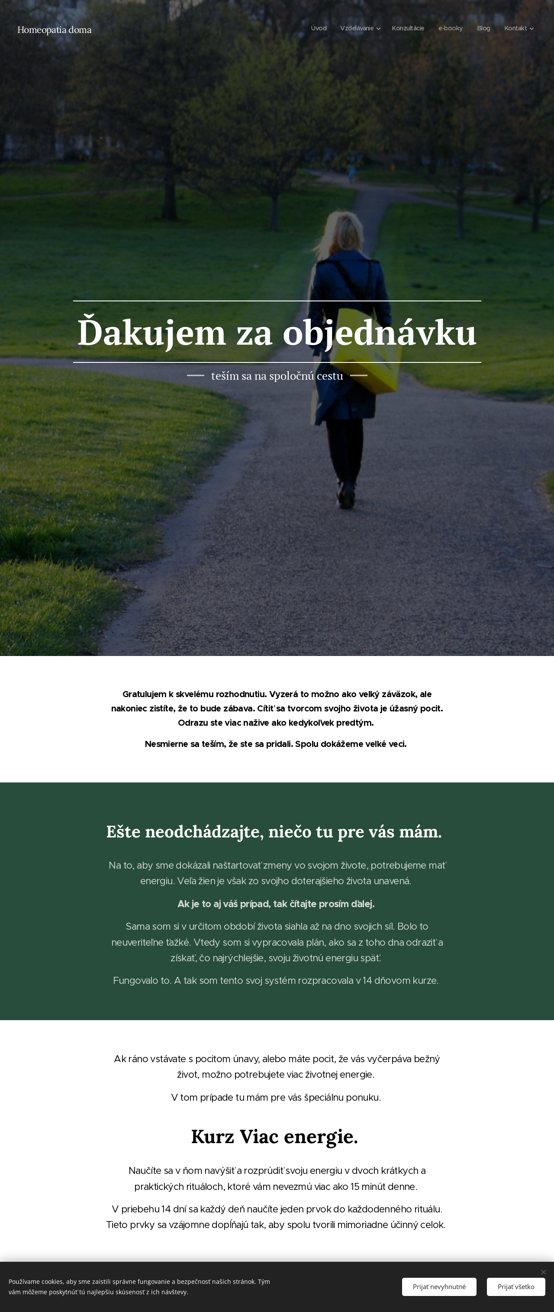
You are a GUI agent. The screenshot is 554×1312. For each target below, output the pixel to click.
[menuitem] (311, 28)
